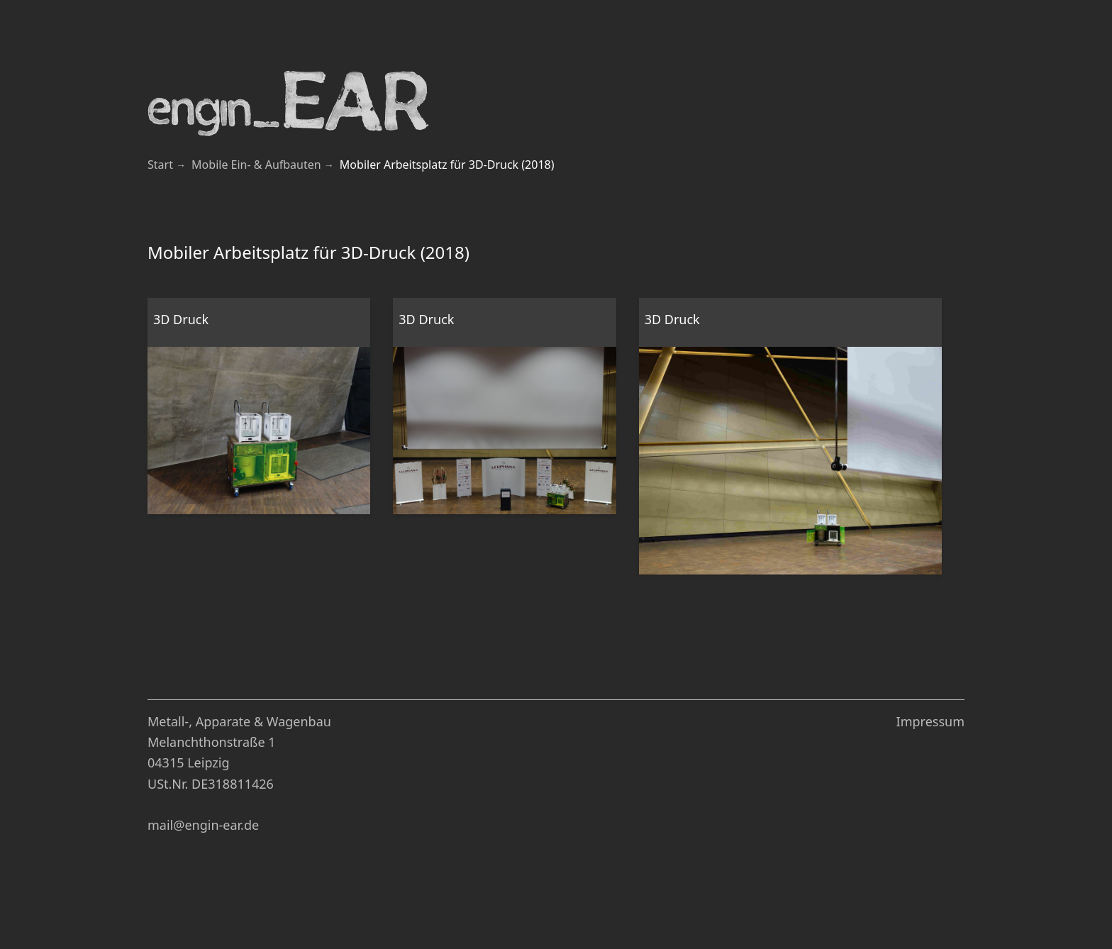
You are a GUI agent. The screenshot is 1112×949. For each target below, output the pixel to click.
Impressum (930, 721)
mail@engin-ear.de (203, 824)
